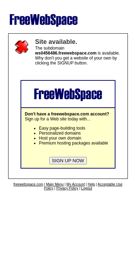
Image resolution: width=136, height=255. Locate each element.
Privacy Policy (67, 188)
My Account (76, 184)
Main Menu (54, 184)
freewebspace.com (28, 184)
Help (91, 184)
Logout (86, 188)
